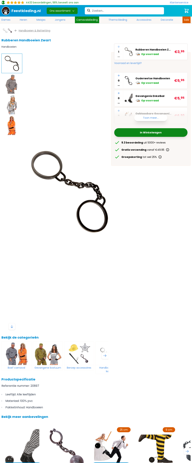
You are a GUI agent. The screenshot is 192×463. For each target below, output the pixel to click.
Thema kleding (117, 20)
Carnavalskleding (87, 20)
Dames (5, 20)
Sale (186, 20)
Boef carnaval (16, 368)
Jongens (60, 20)
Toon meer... (151, 118)
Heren (23, 20)
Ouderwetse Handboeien (152, 78)
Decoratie (167, 20)
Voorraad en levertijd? (128, 63)
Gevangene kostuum (47, 368)
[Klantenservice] (180, 2)
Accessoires (144, 20)
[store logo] (21, 10)
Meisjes (40, 20)
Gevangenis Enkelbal (149, 96)
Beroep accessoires (79, 368)
